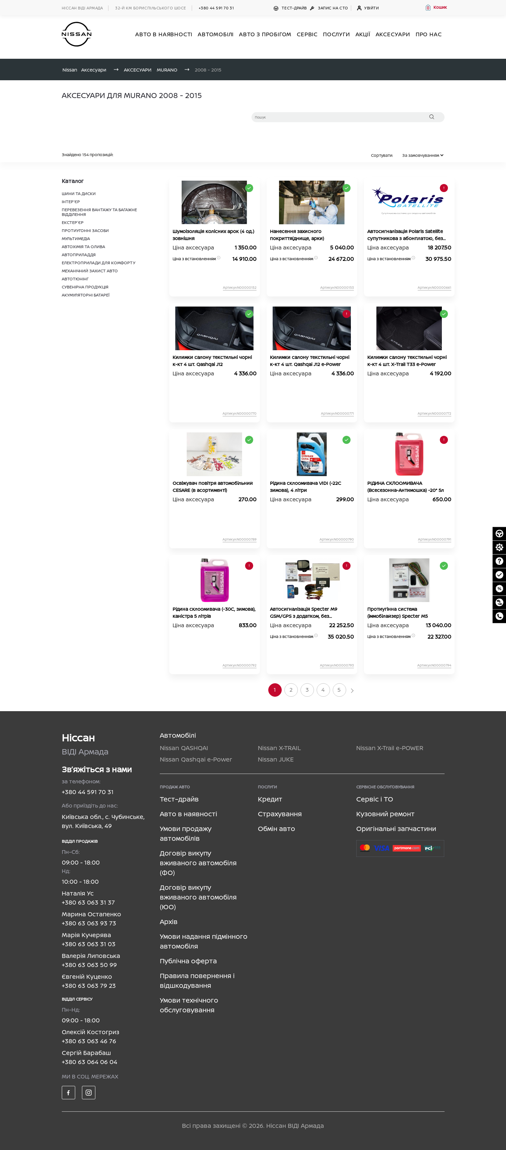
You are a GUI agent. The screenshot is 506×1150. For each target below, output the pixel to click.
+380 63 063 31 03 (89, 944)
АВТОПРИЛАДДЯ (79, 255)
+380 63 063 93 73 (89, 923)
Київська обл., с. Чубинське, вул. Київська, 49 (103, 821)
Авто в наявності (188, 813)
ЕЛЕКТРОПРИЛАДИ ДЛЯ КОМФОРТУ (98, 263)
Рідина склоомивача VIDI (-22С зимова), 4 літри (305, 486)
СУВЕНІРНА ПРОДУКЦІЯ (85, 287)
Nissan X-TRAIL (279, 748)
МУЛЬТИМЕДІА (76, 238)
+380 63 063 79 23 (89, 985)
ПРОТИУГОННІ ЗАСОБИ (85, 230)
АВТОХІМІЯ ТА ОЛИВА (83, 246)
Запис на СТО (329, 7)
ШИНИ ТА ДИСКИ (79, 193)
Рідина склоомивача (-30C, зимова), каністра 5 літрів (214, 612)
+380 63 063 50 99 (89, 965)
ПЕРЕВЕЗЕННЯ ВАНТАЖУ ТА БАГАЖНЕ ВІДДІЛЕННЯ (99, 212)
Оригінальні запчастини (396, 828)
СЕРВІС (307, 34)
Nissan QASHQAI (184, 748)
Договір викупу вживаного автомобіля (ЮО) (198, 897)
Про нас (429, 34)
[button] (436, 7)
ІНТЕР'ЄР (71, 201)
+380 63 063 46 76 (89, 1041)
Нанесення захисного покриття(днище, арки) (297, 234)
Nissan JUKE (276, 759)
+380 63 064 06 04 (89, 1062)
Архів (169, 921)
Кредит (270, 798)
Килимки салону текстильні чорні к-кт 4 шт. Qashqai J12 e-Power (309, 360)
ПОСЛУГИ (336, 34)
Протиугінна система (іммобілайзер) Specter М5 (397, 612)
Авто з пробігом (265, 34)
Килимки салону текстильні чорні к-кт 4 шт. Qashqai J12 (212, 360)
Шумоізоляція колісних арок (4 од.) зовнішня (213, 234)
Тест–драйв (291, 7)
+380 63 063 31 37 (88, 902)
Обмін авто (276, 828)
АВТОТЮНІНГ (75, 279)
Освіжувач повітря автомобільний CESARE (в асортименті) (213, 486)
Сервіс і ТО (374, 798)
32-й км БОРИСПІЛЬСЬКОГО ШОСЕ (150, 7)
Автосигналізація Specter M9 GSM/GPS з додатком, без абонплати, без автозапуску (303, 612)
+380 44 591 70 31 (216, 7)
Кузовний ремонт (385, 813)
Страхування (280, 813)
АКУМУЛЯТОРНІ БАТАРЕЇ (85, 295)
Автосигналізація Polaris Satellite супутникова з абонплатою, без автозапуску (405, 235)
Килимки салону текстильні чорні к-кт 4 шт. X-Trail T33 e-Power (407, 360)
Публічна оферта (188, 960)
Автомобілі (178, 735)
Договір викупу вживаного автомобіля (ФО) (198, 862)
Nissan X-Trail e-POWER (389, 748)
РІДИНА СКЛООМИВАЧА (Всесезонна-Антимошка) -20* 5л (405, 486)
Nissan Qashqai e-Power (196, 759)
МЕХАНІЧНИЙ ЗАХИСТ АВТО (90, 271)
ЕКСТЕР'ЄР (73, 222)
